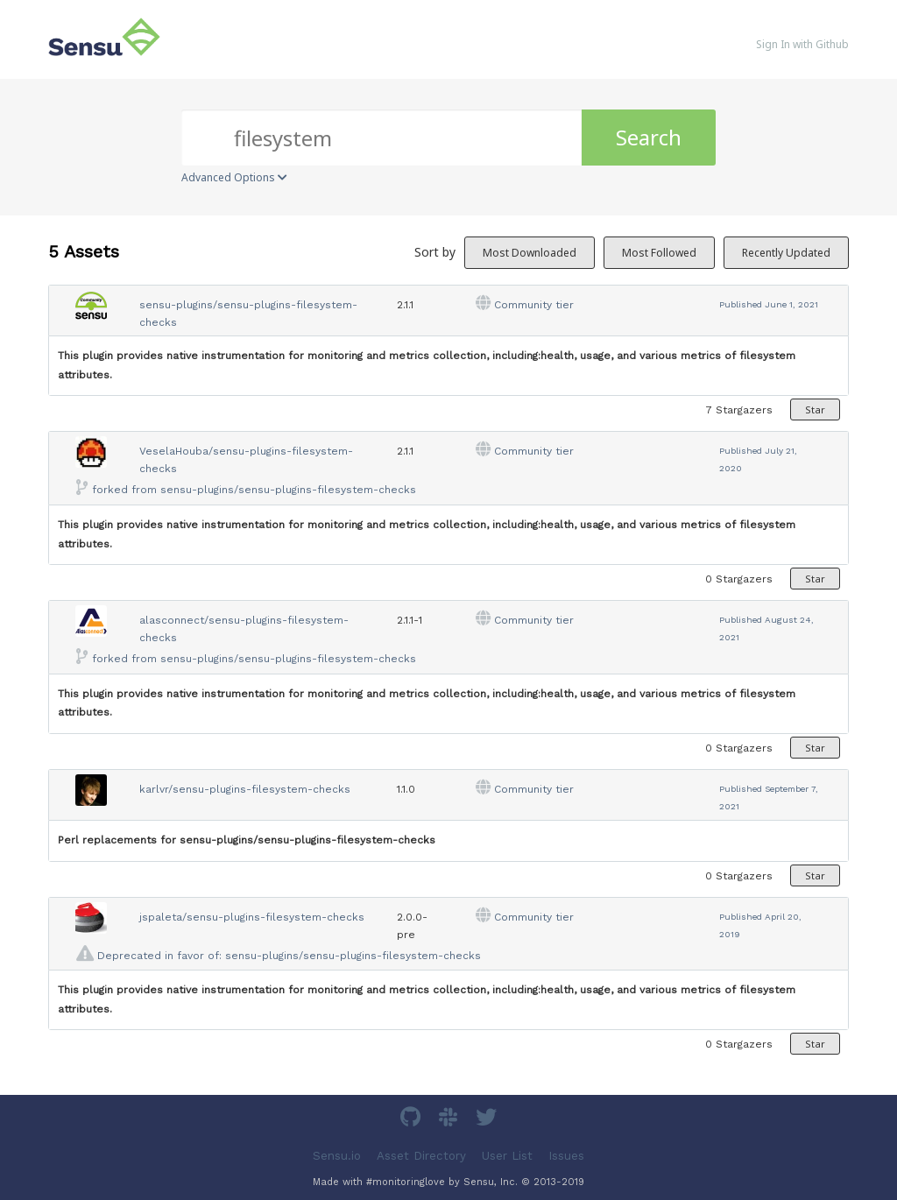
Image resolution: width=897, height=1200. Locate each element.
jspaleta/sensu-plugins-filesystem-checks (251, 917)
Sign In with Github (802, 44)
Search (649, 137)
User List (507, 1155)
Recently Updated (786, 252)
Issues (566, 1155)
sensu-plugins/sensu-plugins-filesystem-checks (288, 490)
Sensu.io (337, 1155)
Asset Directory (421, 1155)
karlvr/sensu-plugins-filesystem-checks (244, 789)
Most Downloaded (529, 252)
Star (815, 409)
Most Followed (659, 252)
